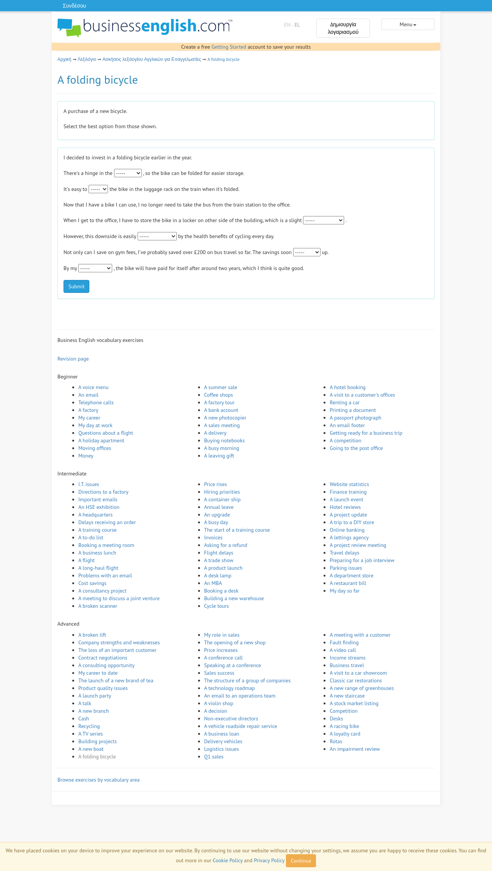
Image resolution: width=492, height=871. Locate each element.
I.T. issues (88, 484)
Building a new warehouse (234, 598)
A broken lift (92, 634)
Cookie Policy (228, 860)
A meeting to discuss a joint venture (119, 598)
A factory (88, 410)
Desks (336, 718)
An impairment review (355, 748)
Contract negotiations (102, 657)
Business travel (347, 665)
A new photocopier (225, 417)
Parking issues (346, 567)
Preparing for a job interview (362, 560)
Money (86, 455)
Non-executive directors (231, 718)
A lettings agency (349, 537)
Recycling (89, 726)
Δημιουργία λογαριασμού (343, 28)
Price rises (215, 484)
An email (88, 394)
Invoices (213, 537)
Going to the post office (356, 448)
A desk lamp (218, 575)
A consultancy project (102, 590)
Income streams (347, 657)
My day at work (95, 425)
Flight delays (218, 552)
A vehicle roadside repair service (240, 726)
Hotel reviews (345, 507)
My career (89, 417)
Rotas (336, 741)
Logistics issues (221, 748)
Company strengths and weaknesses (119, 642)
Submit (76, 286)
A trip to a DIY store (352, 522)
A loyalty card (345, 733)
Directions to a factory (103, 491)
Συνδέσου (74, 5)
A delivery (215, 432)
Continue (301, 860)
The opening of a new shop (235, 642)
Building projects (97, 741)
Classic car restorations (356, 680)
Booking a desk (221, 590)
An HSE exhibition (98, 507)
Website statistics (349, 484)
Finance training (348, 491)
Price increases (221, 650)
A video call (343, 650)
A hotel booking (347, 387)
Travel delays (344, 552)
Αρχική (64, 59)
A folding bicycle (224, 59)
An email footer (347, 425)
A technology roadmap (229, 688)
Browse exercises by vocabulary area (98, 779)
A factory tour (219, 402)
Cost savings (92, 583)
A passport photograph (355, 417)
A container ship (222, 499)
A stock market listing (354, 703)
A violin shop (218, 703)
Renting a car (345, 402)
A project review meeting (358, 545)
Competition (343, 710)
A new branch (93, 710)
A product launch (223, 567)
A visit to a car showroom (358, 672)
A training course (97, 529)
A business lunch (97, 552)
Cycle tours (216, 605)
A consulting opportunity (106, 665)
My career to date (97, 672)
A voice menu (93, 387)
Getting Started (228, 46)
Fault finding (344, 642)
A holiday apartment (101, 440)
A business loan (222, 733)
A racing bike (344, 726)
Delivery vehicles (223, 741)
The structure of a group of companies (247, 680)
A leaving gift (219, 455)
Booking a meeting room (106, 545)
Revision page (73, 358)
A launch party (94, 695)
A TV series (90, 733)
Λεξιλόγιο (87, 59)
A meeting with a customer (360, 634)
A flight (86, 560)
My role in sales (222, 634)
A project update (348, 514)
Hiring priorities (222, 491)
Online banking (347, 529)
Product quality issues (103, 688)
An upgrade (217, 514)
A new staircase (347, 695)
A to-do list (90, 537)
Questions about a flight (105, 432)
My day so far (344, 590)
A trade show (218, 560)
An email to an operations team (240, 695)
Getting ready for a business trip (366, 432)
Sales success (219, 672)
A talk (84, 703)
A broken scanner (97, 605)
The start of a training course (237, 529)
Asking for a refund (226, 545)
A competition (345, 440)
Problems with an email (105, 575)
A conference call (223, 657)
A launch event (346, 499)
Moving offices (94, 448)
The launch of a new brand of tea (115, 680)
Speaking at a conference (232, 665)
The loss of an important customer (117, 650)
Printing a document (353, 410)
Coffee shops (218, 394)
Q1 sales (214, 756)
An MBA (213, 583)
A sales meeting (222, 425)
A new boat (90, 748)
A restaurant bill (348, 583)
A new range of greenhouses (362, 688)
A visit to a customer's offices (362, 394)
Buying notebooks (224, 440)
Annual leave (219, 507)
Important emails (97, 499)
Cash (83, 718)
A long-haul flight (98, 567)
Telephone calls (96, 402)
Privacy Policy (269, 860)
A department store (351, 575)
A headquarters (95, 514)
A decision (215, 710)
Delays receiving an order (107, 522)
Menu (408, 24)
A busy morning (221, 448)
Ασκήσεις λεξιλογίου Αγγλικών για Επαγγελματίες (152, 59)
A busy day (216, 522)
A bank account (221, 410)
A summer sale (220, 387)
